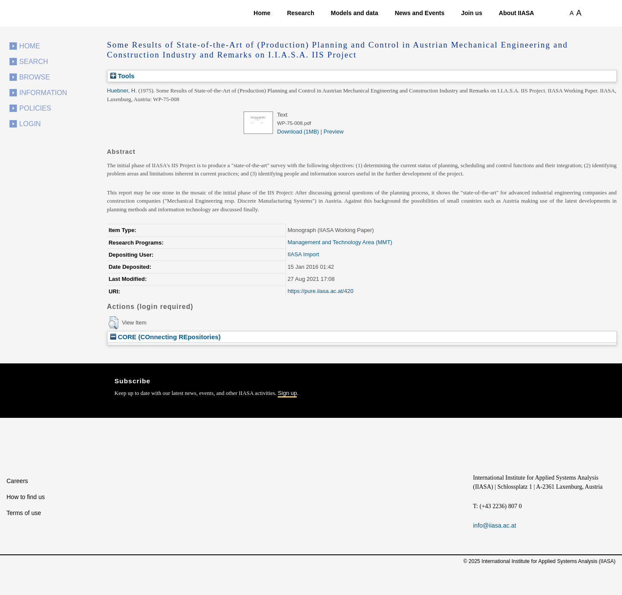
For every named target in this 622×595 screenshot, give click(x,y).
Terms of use (23, 512)
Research (300, 13)
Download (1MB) (298, 131)
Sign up (287, 393)
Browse (34, 77)
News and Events (419, 13)
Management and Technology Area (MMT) (340, 242)
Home (262, 13)
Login (30, 123)
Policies (35, 108)
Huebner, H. (122, 90)
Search (33, 61)
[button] (113, 322)
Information (43, 92)
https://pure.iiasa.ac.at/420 (320, 291)
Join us (471, 13)
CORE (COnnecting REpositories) (165, 336)
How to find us (25, 496)
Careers (17, 480)
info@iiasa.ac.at (494, 525)
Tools (122, 76)
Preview (333, 131)
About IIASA (516, 13)
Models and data (354, 13)
